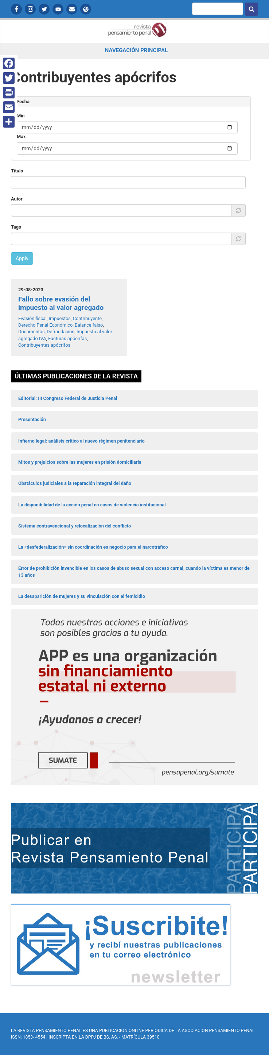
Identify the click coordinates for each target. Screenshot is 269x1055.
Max (21, 136)
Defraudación (60, 331)
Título (17, 171)
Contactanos (71, 9)
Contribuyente (87, 318)
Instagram (30, 9)
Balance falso (89, 325)
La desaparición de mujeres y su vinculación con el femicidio (81, 596)
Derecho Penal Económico (45, 325)
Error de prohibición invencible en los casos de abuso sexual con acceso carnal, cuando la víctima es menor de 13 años (134, 571)
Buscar (251, 9)
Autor (17, 199)
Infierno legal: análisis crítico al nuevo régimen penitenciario (81, 441)
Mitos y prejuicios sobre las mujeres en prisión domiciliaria (79, 462)
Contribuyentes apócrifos (44, 345)
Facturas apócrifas (67, 338)
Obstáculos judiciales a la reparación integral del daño (74, 483)
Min (21, 115)
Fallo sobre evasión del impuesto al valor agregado (61, 303)
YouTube (57, 9)
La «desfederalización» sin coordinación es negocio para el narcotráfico (93, 547)
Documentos (31, 331)
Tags (16, 227)
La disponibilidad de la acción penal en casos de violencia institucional (92, 504)
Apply (22, 258)
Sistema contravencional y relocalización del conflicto (74, 526)
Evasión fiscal (32, 318)
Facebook (16, 9)
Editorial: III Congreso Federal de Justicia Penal (67, 398)
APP (85, 9)
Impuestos (60, 318)
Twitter (44, 9)
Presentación (32, 419)
